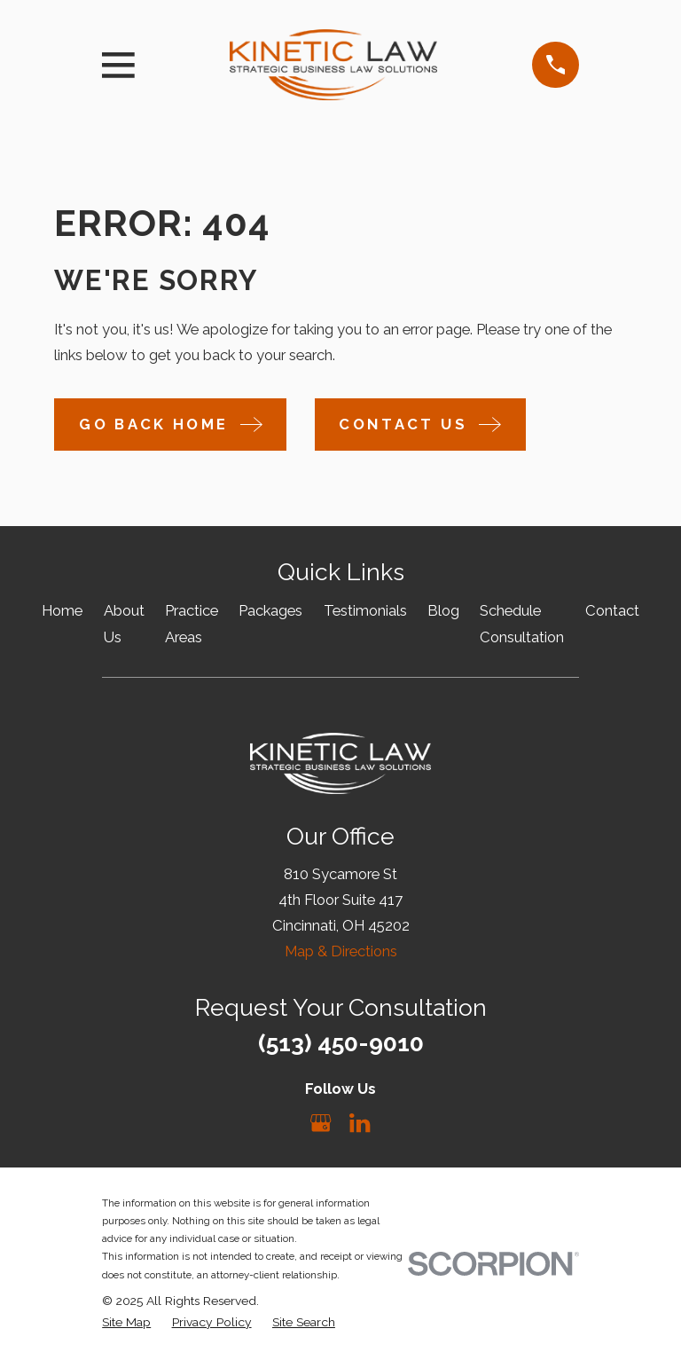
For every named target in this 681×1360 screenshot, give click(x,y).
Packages (270, 610)
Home (62, 610)
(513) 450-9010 (341, 1043)
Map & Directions (341, 951)
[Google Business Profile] (320, 1122)
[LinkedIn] (359, 1122)
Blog (443, 610)
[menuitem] (126, 1322)
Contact (612, 610)
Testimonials (365, 610)
